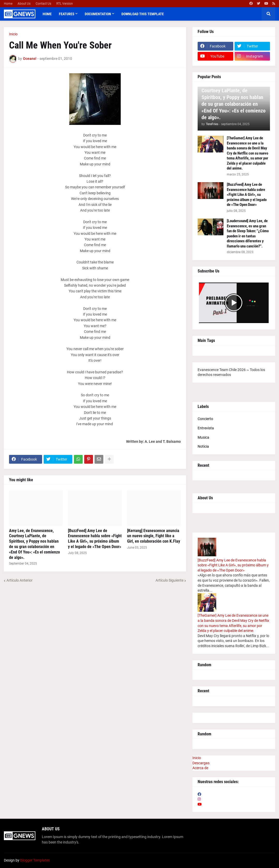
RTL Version (64, 3)
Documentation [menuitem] (98, 14)
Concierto (205, 419)
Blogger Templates (35, 860)
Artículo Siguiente (169, 580)
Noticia (203, 446)
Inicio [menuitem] (196, 758)
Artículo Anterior (19, 580)
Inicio (13, 34)
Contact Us (43, 3)
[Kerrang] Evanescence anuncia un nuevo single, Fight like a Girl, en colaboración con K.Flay (153, 536)
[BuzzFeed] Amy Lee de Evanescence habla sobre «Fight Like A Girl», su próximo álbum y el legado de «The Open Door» (95, 538)
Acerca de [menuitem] (200, 768)
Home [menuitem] (47, 14)
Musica (203, 437)
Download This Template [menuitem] (142, 14)
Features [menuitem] (66, 14)
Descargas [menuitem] (201, 763)
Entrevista (206, 428)
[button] (268, 14)
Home (8, 3)
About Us (24, 3)
